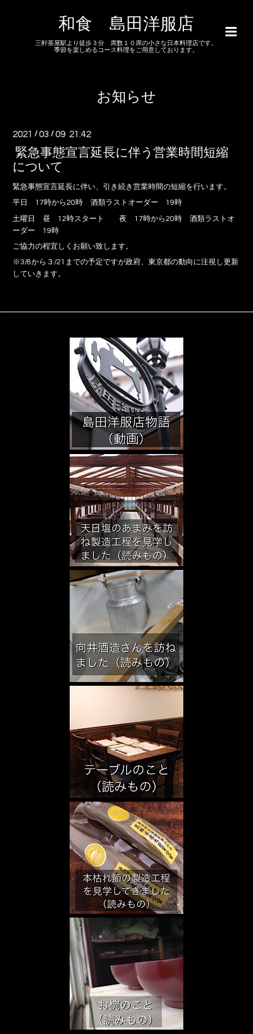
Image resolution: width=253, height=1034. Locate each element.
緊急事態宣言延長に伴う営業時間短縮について (121, 159)
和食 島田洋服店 (126, 24)
